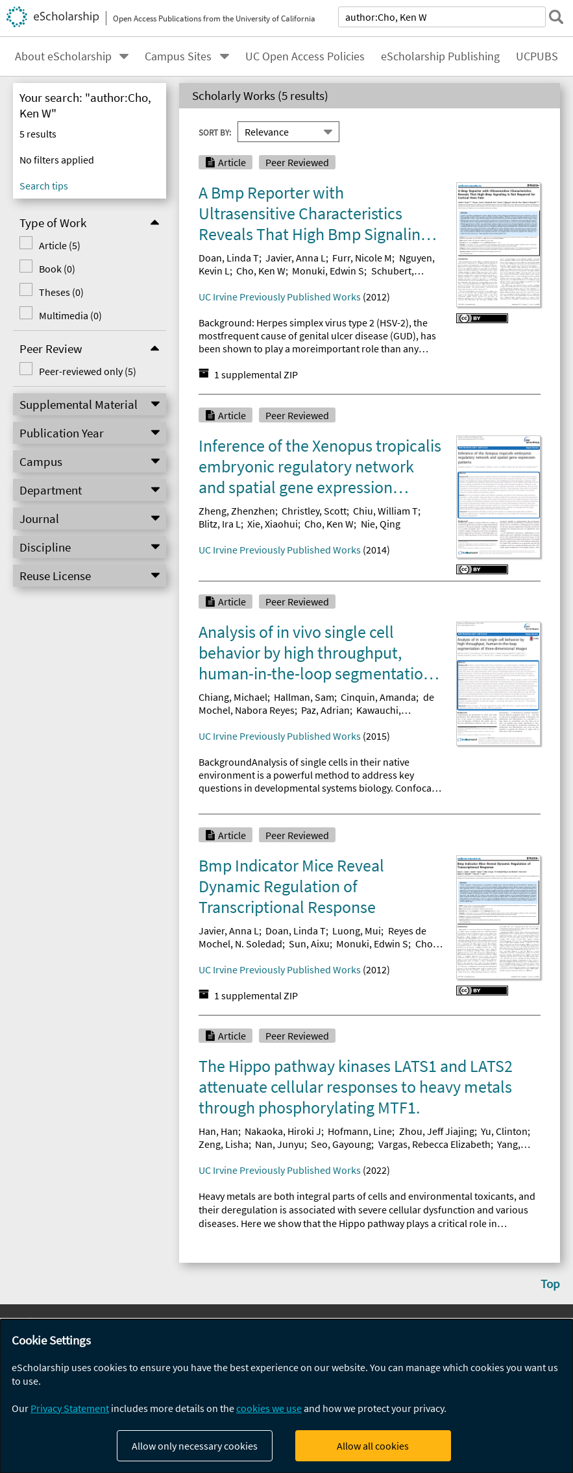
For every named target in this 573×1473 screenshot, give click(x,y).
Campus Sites (178, 56)
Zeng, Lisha (224, 1144)
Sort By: (215, 132)
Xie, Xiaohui (272, 523)
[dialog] (286, 1396)
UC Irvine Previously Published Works (280, 296)
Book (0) (56, 268)
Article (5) (59, 245)
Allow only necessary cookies (195, 1445)
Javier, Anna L (295, 257)
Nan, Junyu (279, 1144)
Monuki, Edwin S (328, 270)
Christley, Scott (314, 510)
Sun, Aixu (309, 943)
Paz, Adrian (325, 709)
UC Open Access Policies (305, 56)
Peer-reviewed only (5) (87, 371)
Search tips (43, 185)
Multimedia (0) (69, 315)
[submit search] (556, 16)
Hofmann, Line (360, 1131)
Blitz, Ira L (220, 523)
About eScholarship (63, 56)
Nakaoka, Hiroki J (283, 1131)
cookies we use (269, 1408)
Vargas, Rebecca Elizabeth (434, 1144)
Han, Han (218, 1131)
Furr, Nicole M (362, 257)
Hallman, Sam (304, 696)
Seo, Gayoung (341, 1144)
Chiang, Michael (233, 696)
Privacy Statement (69, 1408)
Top (550, 1283)
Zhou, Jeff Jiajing (436, 1131)
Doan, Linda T (229, 257)
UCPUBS (537, 56)
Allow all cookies (373, 1445)
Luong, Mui (356, 930)
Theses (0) (60, 292)
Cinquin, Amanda (378, 696)
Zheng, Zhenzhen (237, 510)
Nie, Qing (380, 523)
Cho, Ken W (261, 270)
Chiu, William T (385, 510)
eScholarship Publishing (440, 56)
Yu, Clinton (504, 1131)
